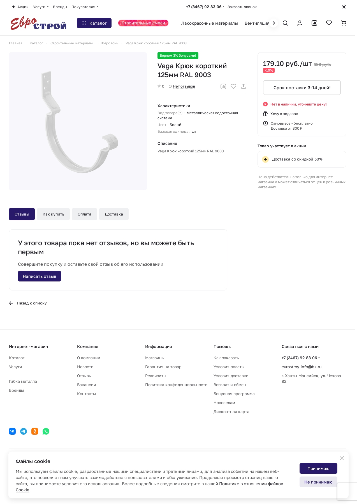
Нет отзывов (182, 86)
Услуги (15, 366)
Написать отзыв (39, 276)
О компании (88, 357)
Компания (87, 346)
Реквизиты (155, 375)
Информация (158, 346)
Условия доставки (231, 375)
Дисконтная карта (231, 411)
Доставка (114, 214)
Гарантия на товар (163, 366)
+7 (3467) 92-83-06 (204, 6)
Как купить (53, 214)
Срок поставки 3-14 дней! (301, 87)
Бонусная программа (234, 393)
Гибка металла (23, 381)
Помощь (222, 346)
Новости (85, 366)
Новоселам (224, 402)
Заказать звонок (242, 6)
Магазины (154, 357)
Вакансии (86, 384)
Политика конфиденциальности (176, 384)
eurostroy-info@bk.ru (301, 366)
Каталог (16, 357)
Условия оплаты (229, 366)
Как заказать (226, 357)
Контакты (86, 393)
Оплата (84, 214)
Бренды (16, 390)
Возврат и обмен (230, 384)
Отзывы (22, 214)
